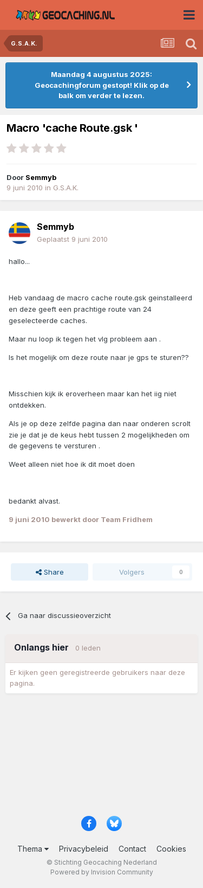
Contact (132, 848)
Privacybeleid (83, 848)
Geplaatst (72, 239)
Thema (33, 848)
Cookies (171, 848)
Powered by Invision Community (101, 872)
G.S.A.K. (65, 187)
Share (50, 572)
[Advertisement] (101, 758)
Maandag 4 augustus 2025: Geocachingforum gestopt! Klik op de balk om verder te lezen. (102, 85)
